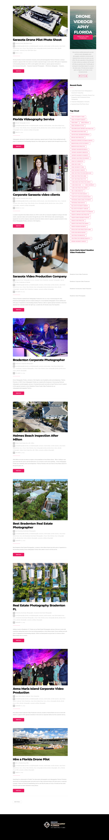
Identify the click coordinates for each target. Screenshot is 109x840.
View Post (18, 71)
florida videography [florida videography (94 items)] (89, 185)
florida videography (56, 128)
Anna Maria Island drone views (52, 201)
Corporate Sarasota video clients (23, 198)
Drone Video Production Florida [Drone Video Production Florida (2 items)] (78, 176)
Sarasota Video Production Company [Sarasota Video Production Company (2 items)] (80, 223)
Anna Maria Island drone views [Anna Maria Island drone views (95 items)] (78, 131)
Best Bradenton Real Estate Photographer (25, 531)
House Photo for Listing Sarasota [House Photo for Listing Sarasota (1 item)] (79, 193)
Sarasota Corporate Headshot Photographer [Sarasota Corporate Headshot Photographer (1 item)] (82, 211)
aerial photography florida (22, 46)
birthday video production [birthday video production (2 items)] (77, 137)
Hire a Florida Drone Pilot (22, 763)
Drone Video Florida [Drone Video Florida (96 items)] (76, 164)
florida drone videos (52, 48)
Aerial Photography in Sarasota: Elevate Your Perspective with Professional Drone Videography (82, 97)
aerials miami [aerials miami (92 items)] (74, 122)
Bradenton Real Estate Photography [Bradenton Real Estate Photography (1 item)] (80, 143)
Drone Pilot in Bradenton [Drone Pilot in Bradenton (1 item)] (77, 161)
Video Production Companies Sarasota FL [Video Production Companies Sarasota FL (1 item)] (80, 238)
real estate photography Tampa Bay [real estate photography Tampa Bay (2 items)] (79, 208)
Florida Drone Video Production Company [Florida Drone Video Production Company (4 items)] (81, 182)
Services (63, 3)
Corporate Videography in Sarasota (80, 101)
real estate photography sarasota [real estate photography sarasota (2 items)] (79, 205)
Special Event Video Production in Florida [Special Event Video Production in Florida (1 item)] (81, 229)
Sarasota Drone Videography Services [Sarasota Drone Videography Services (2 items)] (80, 217)
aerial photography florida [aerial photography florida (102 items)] (78, 116)
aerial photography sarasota (36, 46)
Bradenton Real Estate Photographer (24, 613)
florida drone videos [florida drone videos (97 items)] (76, 185)
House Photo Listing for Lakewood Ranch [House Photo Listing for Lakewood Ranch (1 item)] (81, 196)
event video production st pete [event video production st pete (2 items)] (78, 179)
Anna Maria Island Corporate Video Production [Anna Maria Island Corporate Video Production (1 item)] (82, 128)
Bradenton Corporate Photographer (24, 363)
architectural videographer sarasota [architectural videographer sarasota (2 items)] (80, 134)
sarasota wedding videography (31, 130)
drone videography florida (40, 48)
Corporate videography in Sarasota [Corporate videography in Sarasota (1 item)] (79, 155)
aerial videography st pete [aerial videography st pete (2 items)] (77, 125)
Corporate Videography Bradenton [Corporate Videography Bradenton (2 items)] (79, 152)
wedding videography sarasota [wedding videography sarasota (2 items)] (78, 241)
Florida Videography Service (22, 123)
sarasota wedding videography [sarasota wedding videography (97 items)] (78, 226)
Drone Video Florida (28, 48)
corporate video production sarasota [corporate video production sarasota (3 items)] (80, 158)
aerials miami (47, 46)
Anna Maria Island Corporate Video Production (27, 696)
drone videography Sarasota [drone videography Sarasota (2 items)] (78, 170)
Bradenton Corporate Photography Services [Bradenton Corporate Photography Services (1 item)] (81, 140)
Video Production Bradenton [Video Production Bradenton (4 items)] (78, 235)
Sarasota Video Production (41, 280)
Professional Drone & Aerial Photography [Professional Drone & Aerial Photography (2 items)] (81, 199)
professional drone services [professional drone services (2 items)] (78, 202)
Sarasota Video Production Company (29, 289)
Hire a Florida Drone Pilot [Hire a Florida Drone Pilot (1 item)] (77, 190)
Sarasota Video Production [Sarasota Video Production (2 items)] (77, 220)
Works (69, 3)
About (57, 3)
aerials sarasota (55, 46)
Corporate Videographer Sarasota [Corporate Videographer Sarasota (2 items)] (79, 149)
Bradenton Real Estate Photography (43, 613)
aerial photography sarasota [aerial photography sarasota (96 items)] (78, 119)
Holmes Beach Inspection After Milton (24, 443)
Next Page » (17, 801)
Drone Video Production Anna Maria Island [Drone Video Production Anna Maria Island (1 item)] (81, 173)
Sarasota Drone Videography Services (24, 280)
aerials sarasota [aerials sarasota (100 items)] (85, 122)
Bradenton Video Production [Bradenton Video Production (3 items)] (78, 146)
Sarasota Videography (54, 280)
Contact (75, 3)
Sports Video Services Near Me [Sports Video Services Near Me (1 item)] (78, 232)
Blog (80, 3)
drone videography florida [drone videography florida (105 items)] (77, 167)
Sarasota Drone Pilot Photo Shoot (23, 43)
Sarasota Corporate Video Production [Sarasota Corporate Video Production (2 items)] (80, 214)
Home (52, 3)
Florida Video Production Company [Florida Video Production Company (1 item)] (79, 187)
